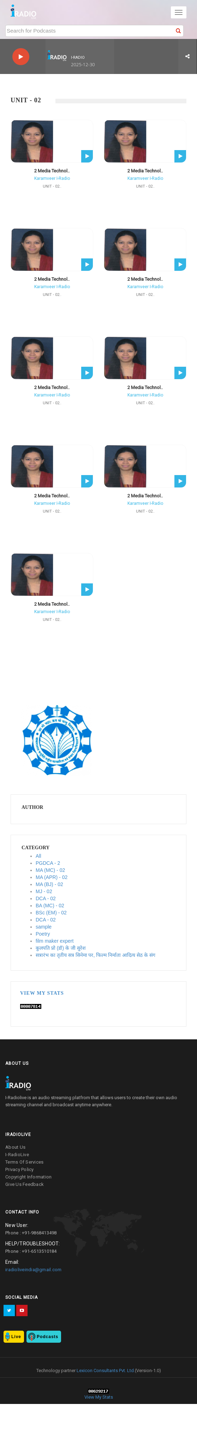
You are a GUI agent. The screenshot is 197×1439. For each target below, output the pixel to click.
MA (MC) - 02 (50, 870)
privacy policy (19, 1169)
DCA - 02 (46, 898)
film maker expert (54, 941)
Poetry (43, 934)
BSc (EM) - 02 (51, 912)
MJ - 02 (44, 891)
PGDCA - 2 (48, 863)
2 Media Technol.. (52, 170)
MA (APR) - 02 (51, 877)
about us (15, 1147)
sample (44, 927)
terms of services (24, 1162)
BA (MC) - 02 (50, 905)
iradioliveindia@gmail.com (33, 1269)
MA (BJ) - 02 (49, 884)
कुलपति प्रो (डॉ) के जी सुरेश (61, 948)
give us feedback (24, 1184)
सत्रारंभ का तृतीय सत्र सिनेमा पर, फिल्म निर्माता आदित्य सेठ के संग (95, 955)
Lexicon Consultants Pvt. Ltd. (105, 1370)
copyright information (28, 1177)
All (38, 856)
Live (16, 1336)
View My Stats (42, 993)
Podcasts (47, 1336)
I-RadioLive (17, 1154)
